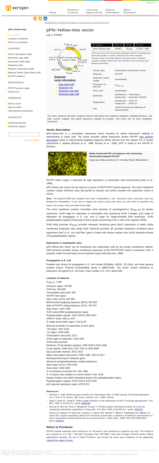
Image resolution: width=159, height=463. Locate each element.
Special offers (15, 107)
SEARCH (31, 140)
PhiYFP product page (19, 88)
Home (52, 12)
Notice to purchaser (18, 42)
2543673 (59, 421)
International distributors (20, 111)
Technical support (17, 126)
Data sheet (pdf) (66, 84)
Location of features (18, 39)
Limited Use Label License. (59, 440)
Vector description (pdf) (20, 54)
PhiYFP (105, 23)
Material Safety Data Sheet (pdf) (24, 72)
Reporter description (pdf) (21, 69)
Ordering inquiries (17, 123)
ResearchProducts (73, 11)
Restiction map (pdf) (18, 58)
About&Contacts (130, 11)
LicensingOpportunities (94, 11)
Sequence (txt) (15, 65)
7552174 (138, 409)
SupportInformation (112, 11)
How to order (14, 104)
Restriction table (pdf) (19, 61)
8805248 (86, 403)
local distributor (124, 61)
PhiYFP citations (16, 76)
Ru (154, 2)
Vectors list (13, 92)
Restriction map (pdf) (69, 91)
